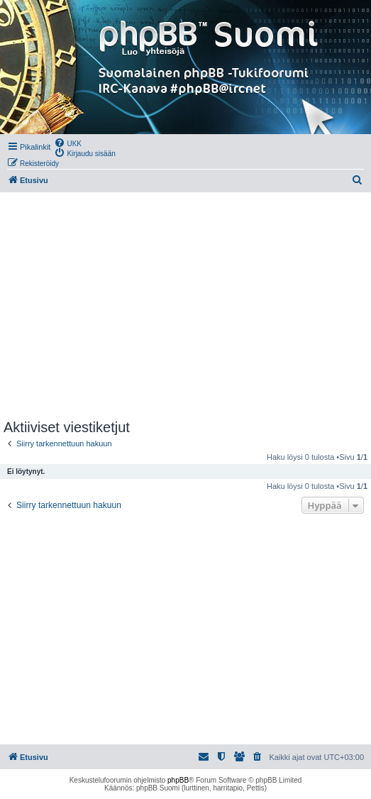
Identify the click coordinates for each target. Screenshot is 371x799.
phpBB (178, 780)
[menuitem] (68, 143)
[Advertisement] (185, 305)
